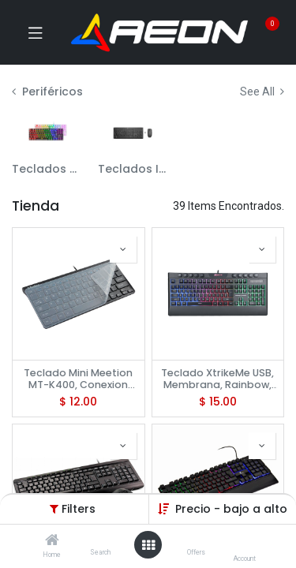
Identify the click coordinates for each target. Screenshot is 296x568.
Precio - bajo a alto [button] (231, 509)
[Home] (52, 541)
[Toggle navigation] (35, 32)
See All (262, 91)
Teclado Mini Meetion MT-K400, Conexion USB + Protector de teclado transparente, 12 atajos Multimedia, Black (78, 378)
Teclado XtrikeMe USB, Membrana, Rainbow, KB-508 (217, 378)
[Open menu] (148, 545)
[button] (123, 249)
